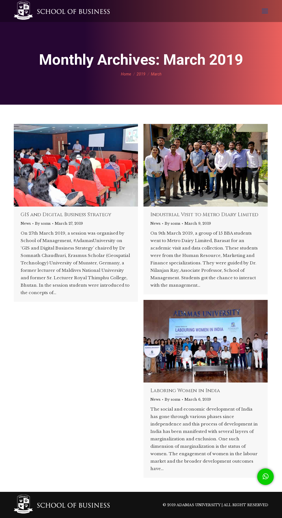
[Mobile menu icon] (265, 11)
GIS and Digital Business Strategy (66, 215)
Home (126, 74)
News (26, 223)
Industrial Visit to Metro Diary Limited (204, 215)
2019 (141, 74)
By (43, 223)
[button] (265, 476)
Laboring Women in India (185, 391)
